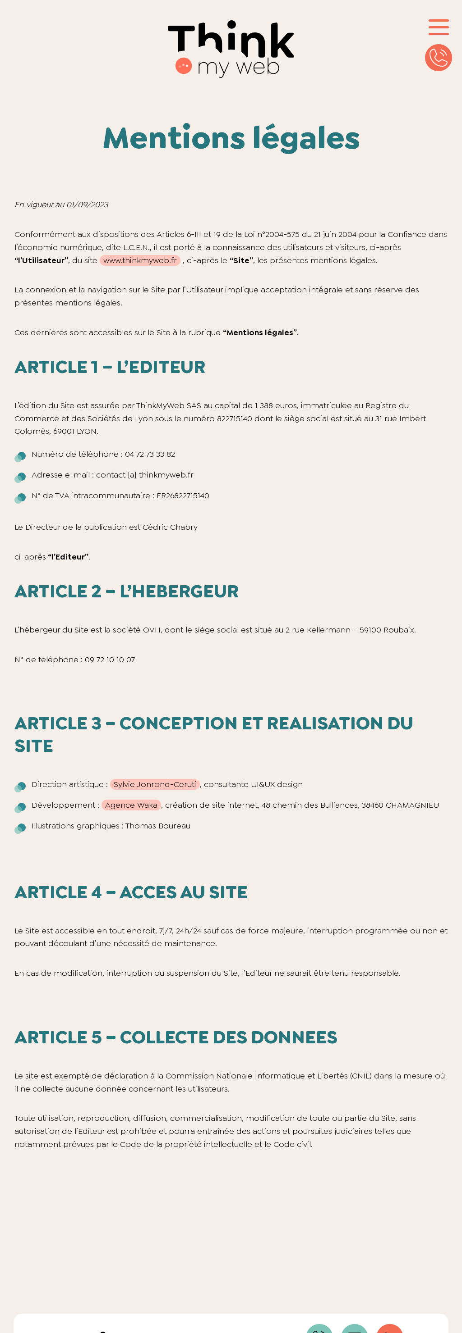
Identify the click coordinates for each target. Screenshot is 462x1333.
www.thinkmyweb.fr (140, 260)
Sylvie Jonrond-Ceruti (155, 784)
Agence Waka (131, 805)
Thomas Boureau (157, 825)
